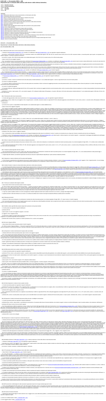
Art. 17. (3, 350)
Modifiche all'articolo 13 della (11, 339)
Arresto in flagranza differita (10, 222)
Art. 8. (2, 197)
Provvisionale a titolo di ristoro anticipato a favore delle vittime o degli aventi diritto (21, 350)
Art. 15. (3, 317)
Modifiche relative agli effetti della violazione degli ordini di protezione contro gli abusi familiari (22, 206)
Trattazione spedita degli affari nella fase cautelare (14, 149)
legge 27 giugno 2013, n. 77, (94, 167)
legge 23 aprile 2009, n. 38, (67, 61)
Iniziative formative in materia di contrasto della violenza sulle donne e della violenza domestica (23, 165)
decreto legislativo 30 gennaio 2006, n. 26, (85, 172)
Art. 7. (2, 182)
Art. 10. (3, 222)
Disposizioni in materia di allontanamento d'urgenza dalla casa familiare (19, 230)
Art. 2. (2, 96)
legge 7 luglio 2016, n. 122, (22, 339)
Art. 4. (2, 149)
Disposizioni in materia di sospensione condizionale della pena (17, 317)
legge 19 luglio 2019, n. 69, (59, 169)
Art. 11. (3, 230)
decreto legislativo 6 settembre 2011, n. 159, (38, 98)
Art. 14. (3, 298)
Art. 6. (2, 165)
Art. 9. (2, 206)
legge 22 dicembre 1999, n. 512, (54, 372)
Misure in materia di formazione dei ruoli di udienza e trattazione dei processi (19, 140)
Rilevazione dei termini (8, 197)
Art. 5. (2, 158)
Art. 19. (3, 391)
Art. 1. (2, 50)
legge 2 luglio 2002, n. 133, (34, 73)
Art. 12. (3, 249)
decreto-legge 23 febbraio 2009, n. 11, (40, 61)
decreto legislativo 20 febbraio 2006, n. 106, (72, 160)
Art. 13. (3, 283)
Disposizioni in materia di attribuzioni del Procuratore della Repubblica (18, 158)
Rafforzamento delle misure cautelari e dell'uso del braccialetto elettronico (19, 249)
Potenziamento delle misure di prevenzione (12, 96)
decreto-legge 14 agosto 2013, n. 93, (16, 52)
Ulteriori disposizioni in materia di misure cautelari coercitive (16, 283)
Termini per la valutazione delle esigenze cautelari (14, 182)
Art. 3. (2, 140)
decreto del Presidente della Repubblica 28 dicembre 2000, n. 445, (61, 364)
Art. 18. (3, 384)
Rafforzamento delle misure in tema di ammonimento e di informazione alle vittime (19, 50)
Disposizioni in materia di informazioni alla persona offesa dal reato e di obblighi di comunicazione (24, 298)
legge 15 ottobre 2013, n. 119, (43, 52)
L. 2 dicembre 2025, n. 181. (22, 397)
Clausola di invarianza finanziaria (11, 391)
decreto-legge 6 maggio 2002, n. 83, (8, 73)
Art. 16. (3, 339)
